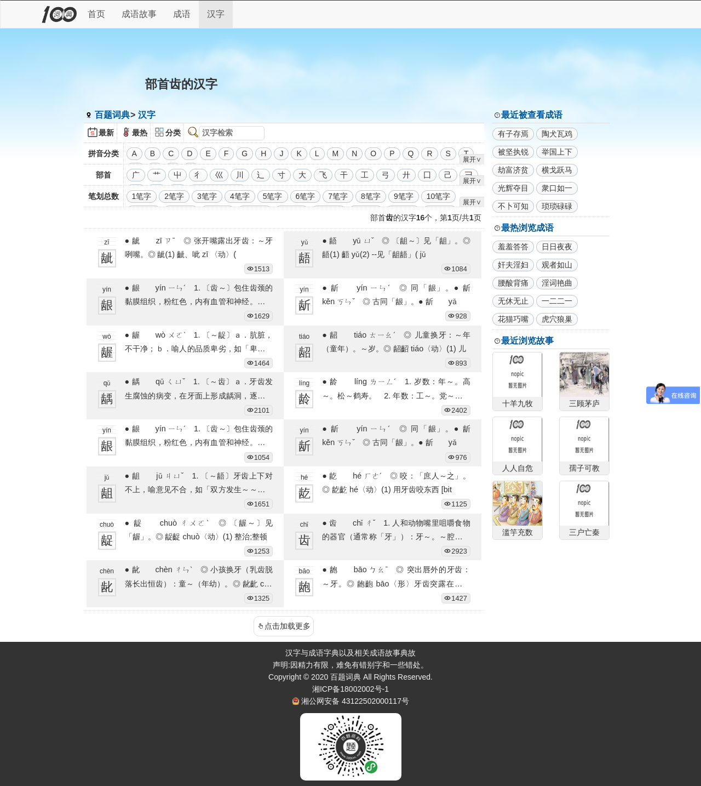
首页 (96, 14)
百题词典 (112, 114)
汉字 (216, 14)
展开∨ (472, 159)
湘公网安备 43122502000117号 (355, 701)
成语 (182, 14)
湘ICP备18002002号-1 (350, 689)
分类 (173, 132)
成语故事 (139, 14)
